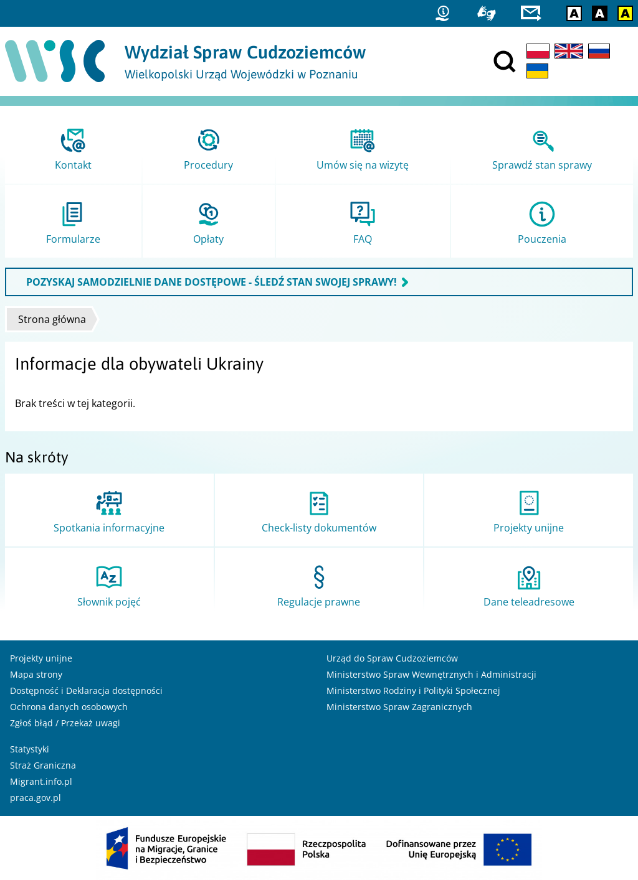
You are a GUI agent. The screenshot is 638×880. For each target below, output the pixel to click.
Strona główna (52, 319)
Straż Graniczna (43, 765)
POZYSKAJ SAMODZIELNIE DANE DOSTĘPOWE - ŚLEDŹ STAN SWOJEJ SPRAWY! (211, 282)
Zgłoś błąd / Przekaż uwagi (65, 723)
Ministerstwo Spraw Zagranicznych (399, 707)
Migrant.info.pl (41, 781)
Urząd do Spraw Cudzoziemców (392, 658)
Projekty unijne (41, 658)
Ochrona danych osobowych (69, 707)
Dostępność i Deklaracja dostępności (86, 690)
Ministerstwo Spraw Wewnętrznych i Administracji (431, 674)
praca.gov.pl (35, 797)
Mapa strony (36, 674)
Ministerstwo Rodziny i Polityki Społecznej (413, 690)
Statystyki (29, 749)
